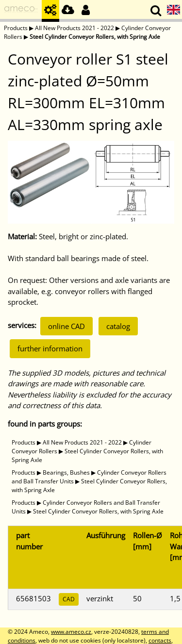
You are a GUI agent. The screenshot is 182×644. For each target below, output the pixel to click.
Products (16, 28)
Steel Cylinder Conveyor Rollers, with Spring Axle (95, 37)
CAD (69, 599)
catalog (118, 326)
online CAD (66, 326)
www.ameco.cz (71, 631)
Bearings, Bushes (66, 472)
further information (50, 348)
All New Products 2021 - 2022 (74, 28)
